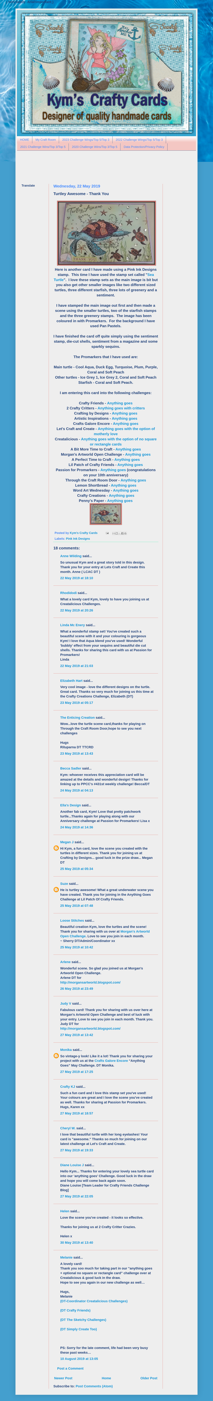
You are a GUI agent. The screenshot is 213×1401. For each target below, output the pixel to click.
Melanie (66, 1257)
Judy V (65, 1003)
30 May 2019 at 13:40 (76, 1242)
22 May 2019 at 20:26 (76, 610)
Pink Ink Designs (78, 538)
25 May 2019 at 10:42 (76, 947)
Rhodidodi (68, 593)
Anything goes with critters (121, 408)
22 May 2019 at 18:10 (76, 578)
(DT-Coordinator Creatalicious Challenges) (94, 1301)
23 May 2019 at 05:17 (76, 703)
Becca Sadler (70, 768)
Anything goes (120, 403)
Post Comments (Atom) (94, 1386)
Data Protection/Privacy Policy (144, 147)
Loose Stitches (72, 920)
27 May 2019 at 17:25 (76, 1072)
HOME (24, 139)
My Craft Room (46, 139)
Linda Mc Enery (72, 625)
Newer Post (63, 1378)
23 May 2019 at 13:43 (76, 753)
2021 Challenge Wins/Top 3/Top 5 (43, 147)
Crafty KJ (67, 1087)
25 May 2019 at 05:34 (76, 869)
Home (106, 1378)
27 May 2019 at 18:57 (76, 1113)
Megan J (67, 842)
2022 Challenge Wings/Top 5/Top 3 (139, 139)
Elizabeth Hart (71, 681)
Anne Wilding (70, 556)
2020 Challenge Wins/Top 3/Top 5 (94, 147)
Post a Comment (70, 1368)
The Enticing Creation (77, 717)
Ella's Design (70, 805)
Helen (64, 1211)
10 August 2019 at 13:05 (79, 1359)
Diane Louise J (72, 1165)
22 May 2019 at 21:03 (76, 666)
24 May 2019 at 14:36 (76, 827)
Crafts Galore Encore (112, 1061)
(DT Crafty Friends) (75, 1310)
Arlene (65, 962)
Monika (66, 1050)
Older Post (148, 1378)
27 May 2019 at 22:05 (76, 1196)
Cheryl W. (67, 1128)
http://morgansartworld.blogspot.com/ (90, 982)
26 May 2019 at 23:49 (76, 989)
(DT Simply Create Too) (78, 1329)
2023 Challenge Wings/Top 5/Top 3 (85, 139)
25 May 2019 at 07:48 (76, 906)
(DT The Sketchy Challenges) (83, 1320)
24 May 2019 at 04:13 (76, 790)
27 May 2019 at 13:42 (76, 1035)
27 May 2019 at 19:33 (76, 1150)
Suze (64, 884)
